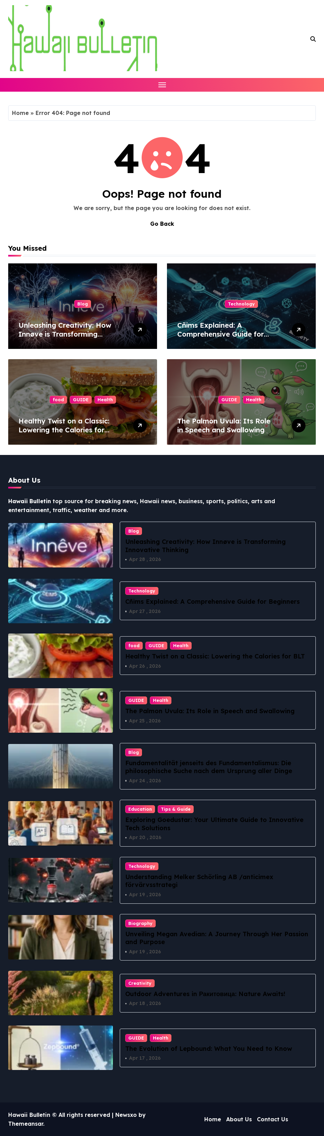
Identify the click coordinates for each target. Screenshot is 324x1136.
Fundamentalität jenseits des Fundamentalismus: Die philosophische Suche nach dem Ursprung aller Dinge (208, 767)
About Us (239, 1119)
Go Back (162, 223)
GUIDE (81, 399)
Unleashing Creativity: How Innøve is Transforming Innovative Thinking (64, 334)
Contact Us (272, 1119)
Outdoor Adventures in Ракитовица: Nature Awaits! (205, 994)
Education (140, 809)
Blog (82, 303)
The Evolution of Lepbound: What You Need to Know (208, 1049)
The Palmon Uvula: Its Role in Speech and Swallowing (223, 425)
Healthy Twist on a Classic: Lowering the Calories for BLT (63, 430)
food (58, 399)
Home (20, 112)
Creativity (140, 983)
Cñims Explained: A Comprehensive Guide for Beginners (220, 334)
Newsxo (126, 1114)
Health (105, 399)
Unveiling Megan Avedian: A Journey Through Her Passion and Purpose (216, 938)
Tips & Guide (176, 809)
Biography (140, 923)
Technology (241, 303)
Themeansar (25, 1123)
